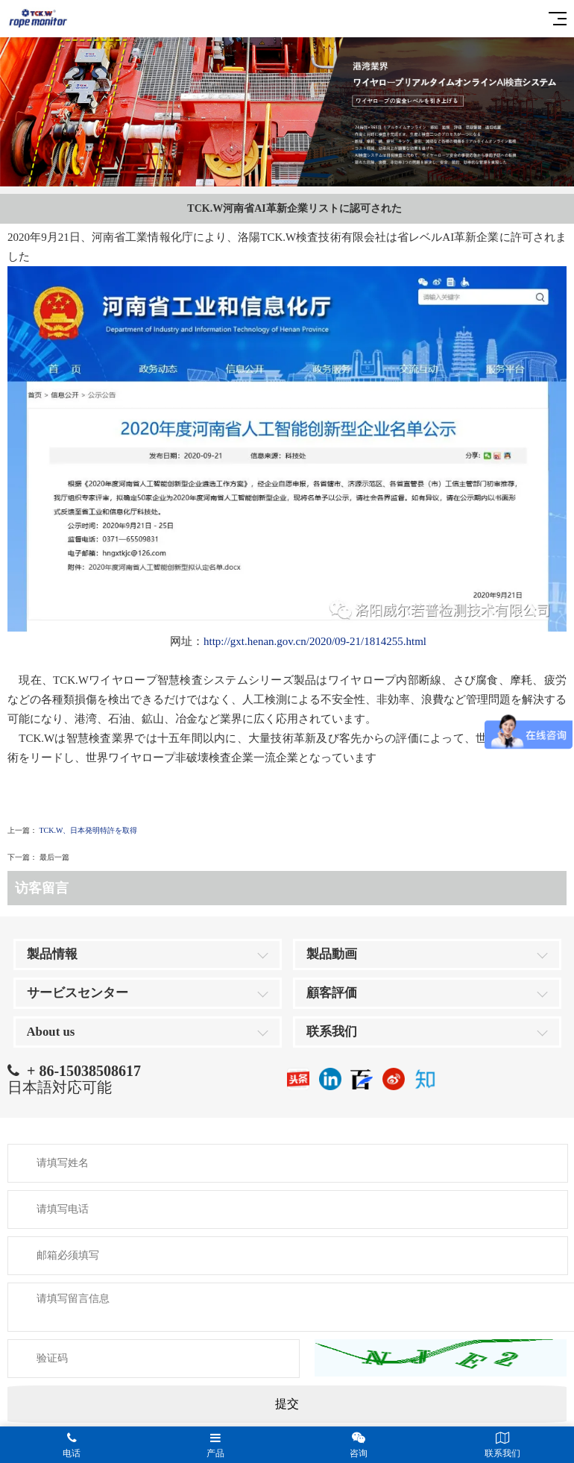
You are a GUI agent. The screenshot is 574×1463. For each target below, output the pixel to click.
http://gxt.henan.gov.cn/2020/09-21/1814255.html (315, 641)
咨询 (359, 1445)
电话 (72, 1445)
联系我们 (331, 1032)
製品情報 (52, 954)
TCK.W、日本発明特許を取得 (89, 830)
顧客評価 (331, 993)
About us (51, 1032)
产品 (216, 1445)
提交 (287, 1403)
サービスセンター (77, 993)
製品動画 (331, 954)
